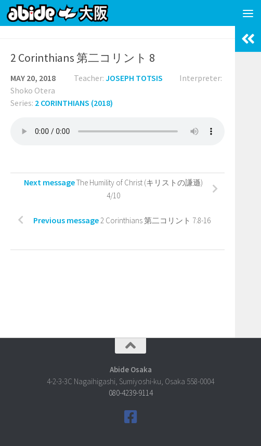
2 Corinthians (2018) (74, 103)
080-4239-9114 (131, 393)
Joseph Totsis (134, 78)
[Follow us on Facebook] (130, 417)
